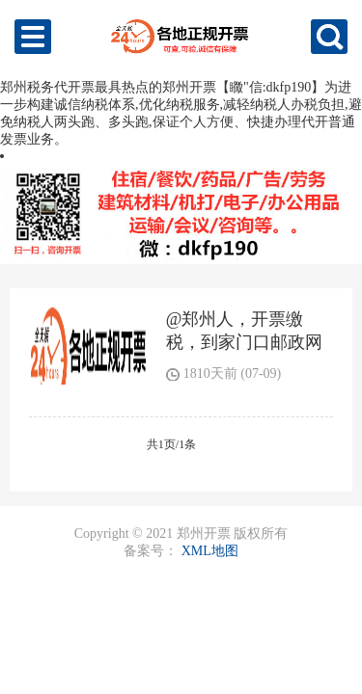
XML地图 (209, 551)
